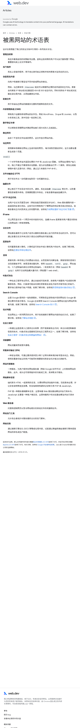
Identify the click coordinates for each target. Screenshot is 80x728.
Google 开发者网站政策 (45, 445)
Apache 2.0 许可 (9, 445)
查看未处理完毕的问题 (12, 718)
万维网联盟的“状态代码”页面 (59, 209)
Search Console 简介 (45, 304)
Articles (7, 10)
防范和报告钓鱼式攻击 (62, 287)
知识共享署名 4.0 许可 (41, 442)
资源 (19, 33)
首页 (4, 33)
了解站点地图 (27, 318)
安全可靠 (27, 33)
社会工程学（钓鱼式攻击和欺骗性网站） (25, 335)
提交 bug (7, 715)
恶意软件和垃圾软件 (22, 250)
